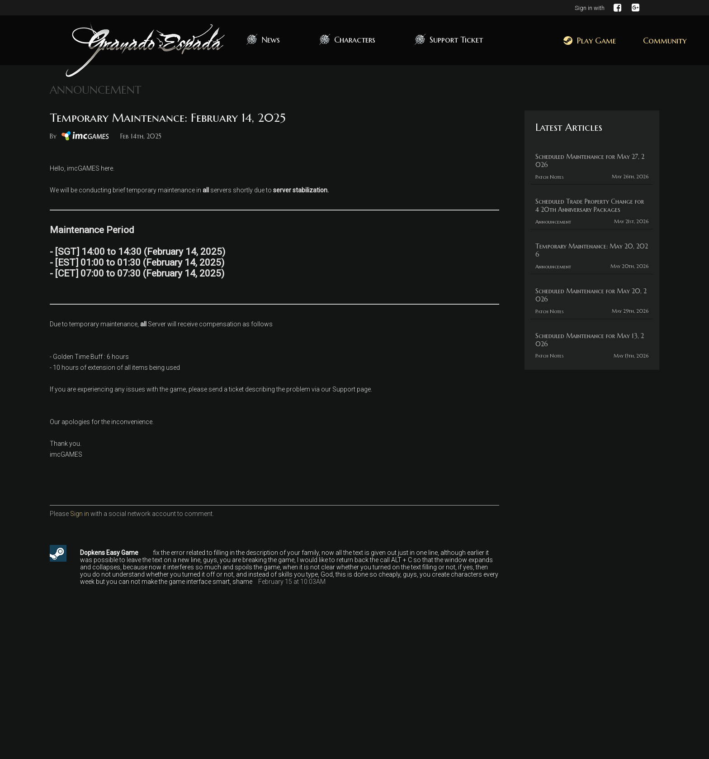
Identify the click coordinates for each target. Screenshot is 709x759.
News (270, 39)
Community (664, 40)
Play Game (589, 40)
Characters (354, 39)
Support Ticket (456, 39)
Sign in (79, 513)
